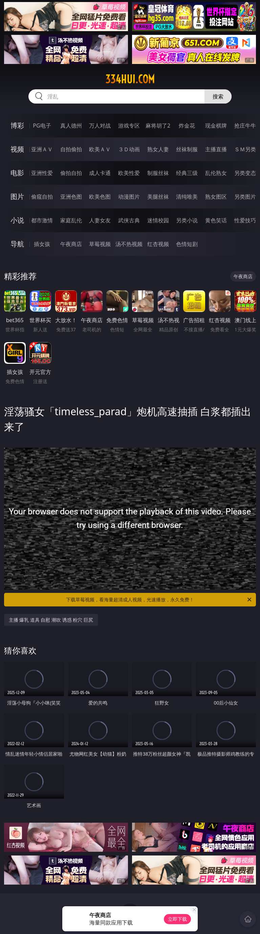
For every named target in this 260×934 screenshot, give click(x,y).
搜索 (218, 96)
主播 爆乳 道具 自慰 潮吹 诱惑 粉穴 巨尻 (51, 620)
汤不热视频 (129, 244)
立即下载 (177, 919)
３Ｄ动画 (129, 149)
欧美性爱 (129, 173)
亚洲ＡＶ (42, 149)
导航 (17, 243)
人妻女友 (100, 220)
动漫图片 (129, 196)
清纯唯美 (187, 196)
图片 (17, 196)
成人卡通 (100, 173)
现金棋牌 (216, 125)
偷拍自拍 (71, 173)
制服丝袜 (158, 173)
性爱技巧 (245, 220)
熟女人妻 (158, 149)
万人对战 (100, 125)
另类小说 (187, 220)
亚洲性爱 (42, 173)
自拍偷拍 (71, 149)
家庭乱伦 (71, 220)
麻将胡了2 (158, 125)
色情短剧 (187, 244)
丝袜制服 (187, 149)
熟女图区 (216, 196)
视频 (17, 149)
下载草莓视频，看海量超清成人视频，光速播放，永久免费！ (159, 600)
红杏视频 (158, 244)
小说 (17, 220)
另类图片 (245, 196)
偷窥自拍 (42, 196)
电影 (17, 172)
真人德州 (71, 125)
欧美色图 (100, 196)
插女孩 (42, 244)
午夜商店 (71, 244)
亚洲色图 (71, 196)
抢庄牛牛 (245, 125)
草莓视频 (100, 244)
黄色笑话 (216, 220)
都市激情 (42, 220)
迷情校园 (158, 220)
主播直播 (216, 149)
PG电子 (42, 125)
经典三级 (187, 173)
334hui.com (130, 79)
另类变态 (245, 173)
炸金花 (187, 125)
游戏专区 (129, 125)
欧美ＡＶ (100, 149)
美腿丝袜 (158, 196)
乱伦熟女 (216, 173)
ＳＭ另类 (245, 149)
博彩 (17, 125)
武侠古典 (129, 220)
